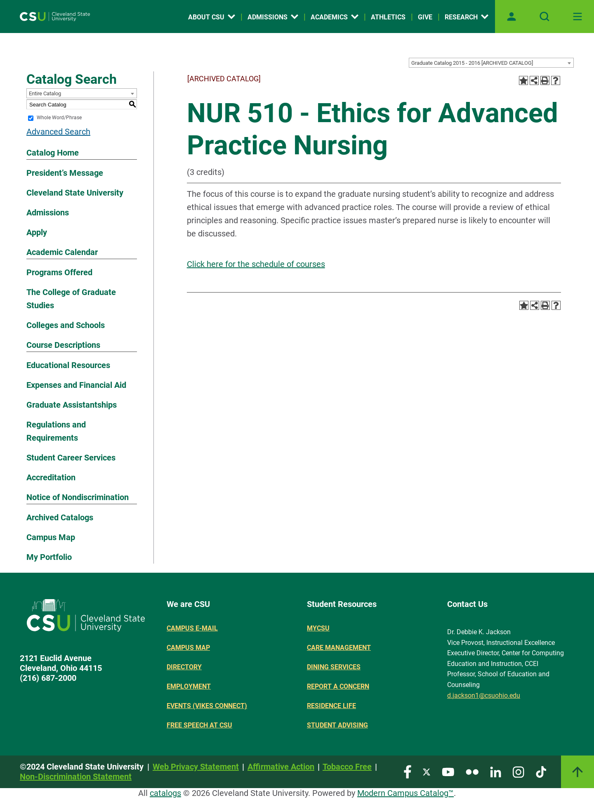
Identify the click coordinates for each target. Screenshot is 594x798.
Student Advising (337, 725)
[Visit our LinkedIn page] (495, 771)
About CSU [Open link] (211, 17)
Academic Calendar (62, 252)
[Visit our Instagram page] (518, 771)
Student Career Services (71, 458)
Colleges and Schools (65, 325)
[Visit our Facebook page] (407, 771)
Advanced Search (58, 132)
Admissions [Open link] (273, 17)
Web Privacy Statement (196, 767)
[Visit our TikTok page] (541, 771)
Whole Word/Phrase (59, 118)
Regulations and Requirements (56, 431)
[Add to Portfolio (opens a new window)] (523, 80)
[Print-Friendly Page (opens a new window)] (544, 80)
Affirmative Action (281, 767)
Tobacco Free (347, 767)
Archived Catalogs (59, 517)
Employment (189, 686)
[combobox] (491, 63)
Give (425, 17)
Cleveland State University (74, 193)
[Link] (577, 772)
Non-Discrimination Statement (76, 776)
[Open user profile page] (511, 16)
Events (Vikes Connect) (207, 706)
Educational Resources (68, 365)
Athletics (388, 17)
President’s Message (64, 173)
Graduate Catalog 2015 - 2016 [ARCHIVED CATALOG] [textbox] (472, 63)
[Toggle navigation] (577, 16)
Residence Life (331, 706)
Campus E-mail (192, 628)
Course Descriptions (63, 345)
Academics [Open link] (334, 17)
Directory (184, 667)
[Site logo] (55, 16)
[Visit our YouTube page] (448, 771)
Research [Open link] (466, 17)
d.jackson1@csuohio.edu (483, 695)
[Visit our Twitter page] (426, 771)
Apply (36, 232)
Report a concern (338, 686)
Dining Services (334, 667)
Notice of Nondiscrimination (77, 497)
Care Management (339, 648)
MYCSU (318, 628)
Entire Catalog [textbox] (45, 93)
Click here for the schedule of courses (256, 264)
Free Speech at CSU (199, 725)
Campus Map (50, 537)
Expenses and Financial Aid (76, 385)
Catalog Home (52, 153)
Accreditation (50, 477)
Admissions (47, 212)
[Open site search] (544, 16)
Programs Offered (59, 272)
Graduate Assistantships (71, 405)
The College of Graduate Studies (71, 298)
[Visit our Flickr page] (472, 771)
